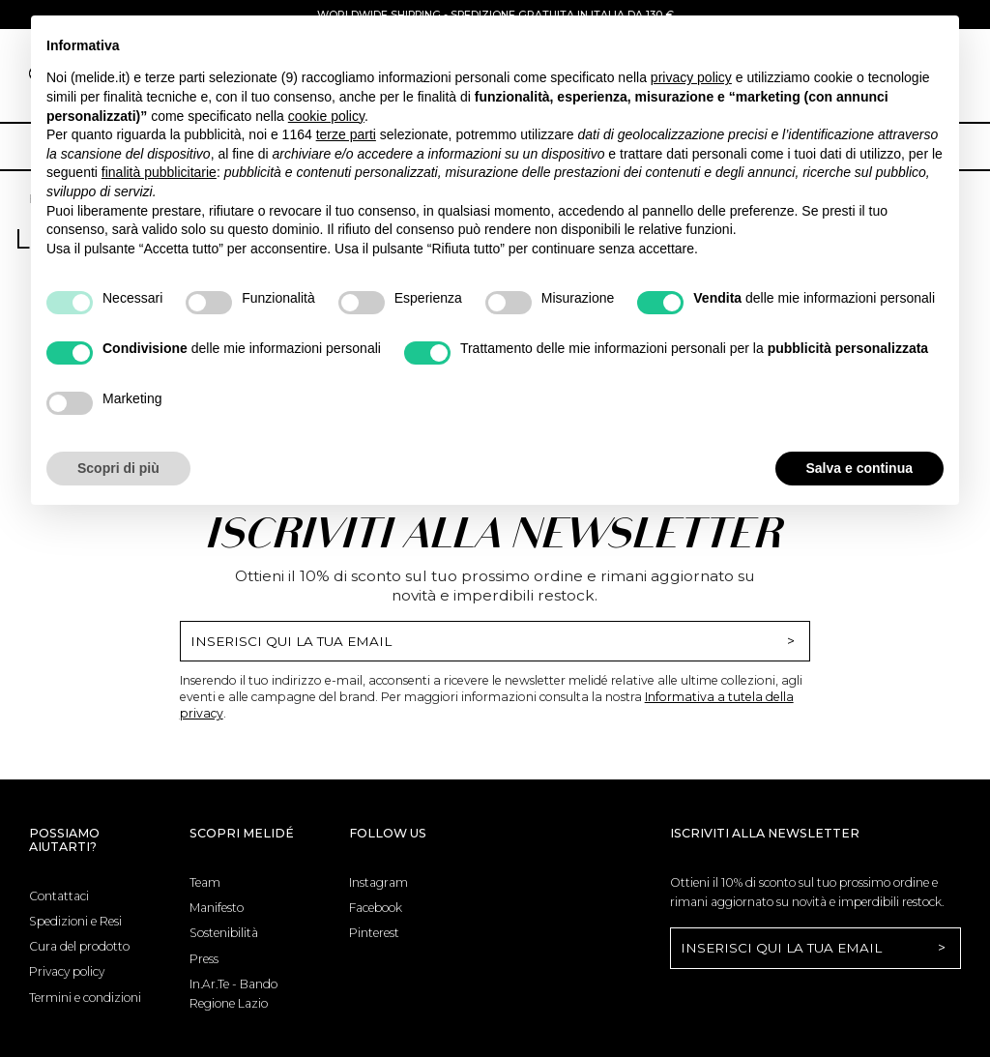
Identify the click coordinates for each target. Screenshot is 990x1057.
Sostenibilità (223, 932)
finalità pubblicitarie (159, 172)
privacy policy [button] (691, 77)
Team (204, 882)
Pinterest (374, 932)
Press (203, 959)
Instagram (378, 882)
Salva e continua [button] (859, 468)
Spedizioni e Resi (75, 921)
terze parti (346, 134)
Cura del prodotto (79, 946)
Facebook (375, 907)
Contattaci (59, 896)
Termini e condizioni (85, 997)
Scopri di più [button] (118, 468)
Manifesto (216, 907)
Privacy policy (66, 971)
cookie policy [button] (326, 116)
